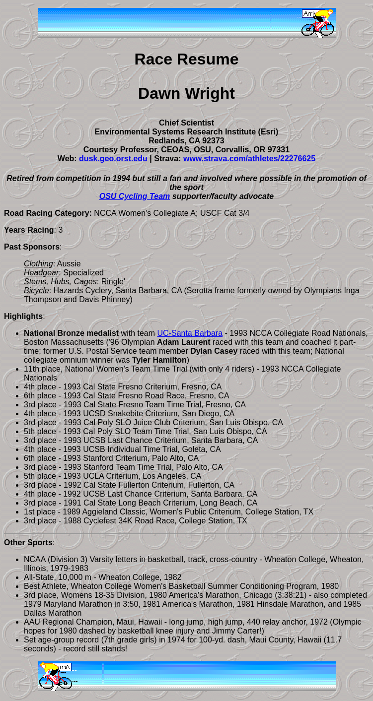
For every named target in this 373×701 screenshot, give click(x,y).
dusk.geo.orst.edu (113, 158)
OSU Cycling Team (134, 196)
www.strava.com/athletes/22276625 (249, 158)
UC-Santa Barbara (190, 333)
